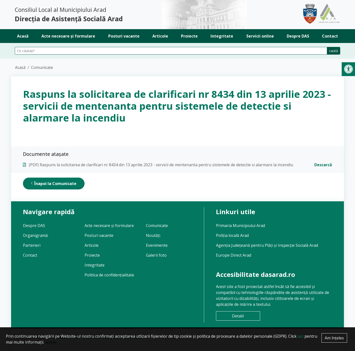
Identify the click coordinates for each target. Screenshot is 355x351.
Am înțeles (334, 338)
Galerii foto (156, 255)
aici (300, 336)
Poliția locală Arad (232, 235)
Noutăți (153, 235)
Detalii (238, 316)
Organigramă (35, 235)
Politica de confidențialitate (109, 275)
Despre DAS (298, 36)
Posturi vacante (124, 36)
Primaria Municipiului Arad (240, 225)
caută (333, 50)
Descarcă (323, 164)
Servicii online (260, 36)
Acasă (23, 36)
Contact (330, 36)
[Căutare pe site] (171, 51)
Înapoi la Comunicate (53, 183)
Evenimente (157, 245)
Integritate (222, 36)
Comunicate (42, 67)
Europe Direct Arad (233, 255)
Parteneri (31, 245)
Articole (160, 36)
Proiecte (189, 36)
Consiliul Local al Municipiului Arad (94, 15)
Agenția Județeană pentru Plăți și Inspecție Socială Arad (267, 245)
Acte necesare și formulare (68, 36)
